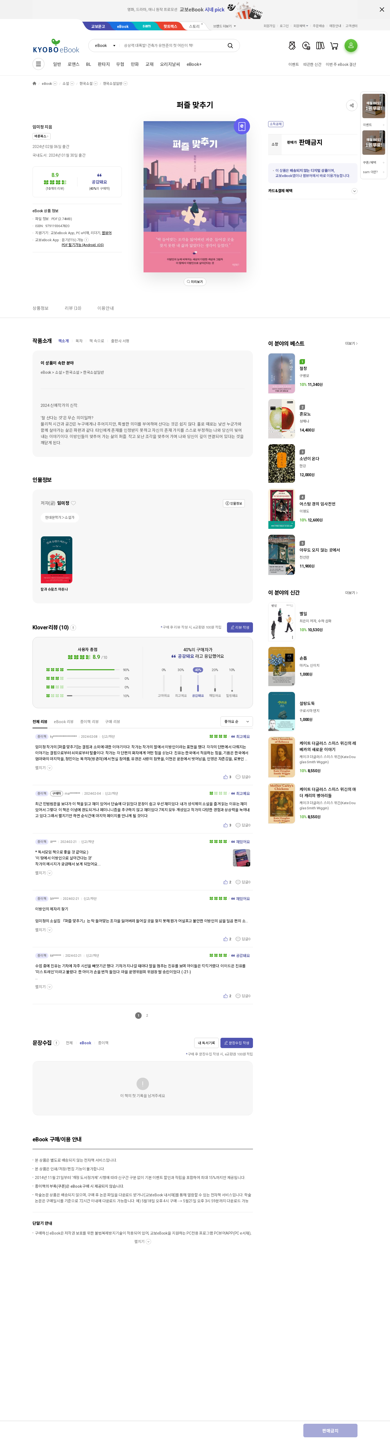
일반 (57, 64)
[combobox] (104, 45)
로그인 (284, 26)
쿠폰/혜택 (369, 163)
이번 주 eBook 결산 (341, 64)
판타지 (104, 64)
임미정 (38, 127)
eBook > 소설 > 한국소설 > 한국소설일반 (72, 372)
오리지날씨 (170, 64)
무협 (120, 64)
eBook (122, 26)
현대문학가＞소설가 (59, 518)
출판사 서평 (120, 341)
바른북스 (40, 136)
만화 (135, 64)
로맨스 (74, 64)
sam (146, 25)
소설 (66, 84)
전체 (69, 1043)
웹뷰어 (107, 233)
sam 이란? (370, 172)
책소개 (63, 341)
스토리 (194, 26)
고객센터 (352, 26)
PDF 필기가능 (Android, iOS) (83, 245)
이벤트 (293, 64)
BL (88, 64)
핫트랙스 (170, 26)
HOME (34, 83)
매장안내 (335, 26)
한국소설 (86, 84)
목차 (79, 341)
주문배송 (319, 26)
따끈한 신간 (312, 64)
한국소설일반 (112, 84)
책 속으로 (96, 341)
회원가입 (269, 26)
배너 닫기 (382, 9)
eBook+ (194, 64)
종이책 (103, 1043)
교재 (149, 64)
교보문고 (98, 26)
